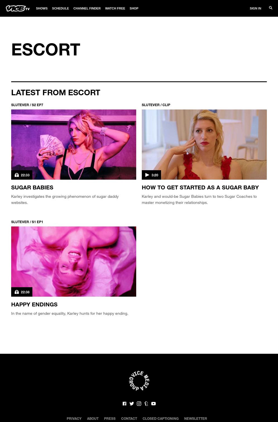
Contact (129, 418)
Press (110, 418)
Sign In (255, 8)
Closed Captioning (161, 418)
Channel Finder (87, 8)
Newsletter (195, 418)
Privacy (74, 418)
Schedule (60, 8)
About (93, 418)
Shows (42, 8)
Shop (134, 8)
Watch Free (115, 8)
